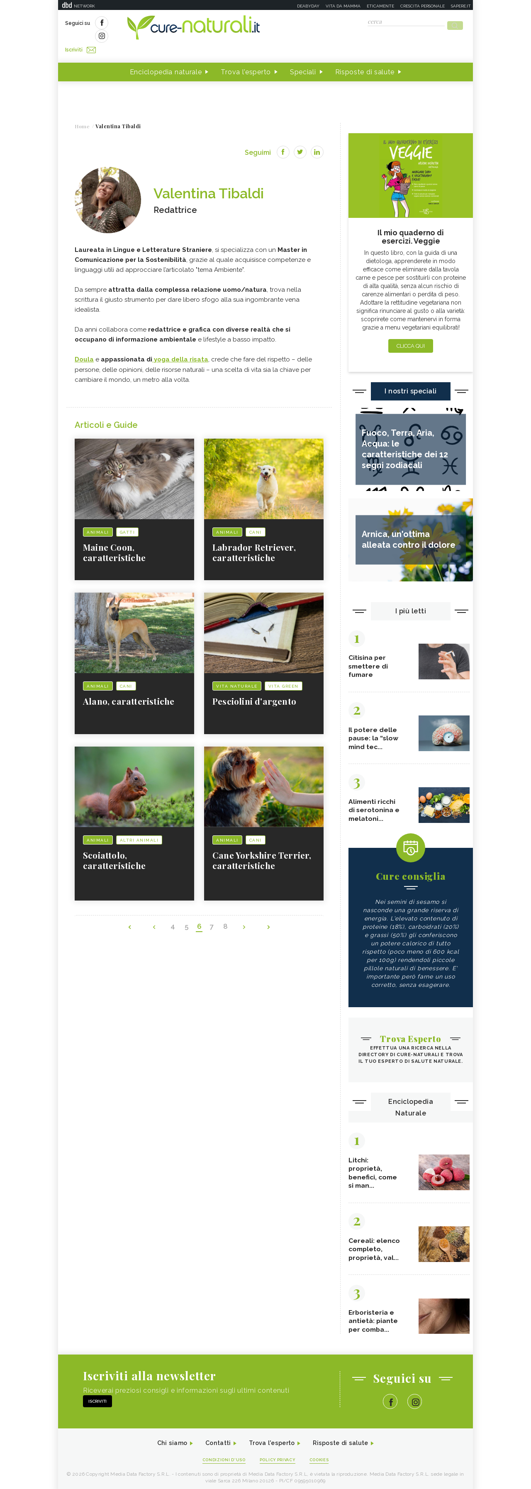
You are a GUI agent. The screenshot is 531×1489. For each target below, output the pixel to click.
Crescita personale (422, 6)
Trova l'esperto (246, 57)
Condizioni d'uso (219, 1456)
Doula (84, 345)
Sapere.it (461, 6)
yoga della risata (180, 345)
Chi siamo (163, 1439)
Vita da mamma (343, 6)
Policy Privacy (278, 1456)
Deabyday (308, 6)
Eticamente (380, 6)
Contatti (213, 1439)
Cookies (324, 1456)
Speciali (303, 57)
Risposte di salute (365, 57)
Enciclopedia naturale (166, 57)
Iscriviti (159, 24)
